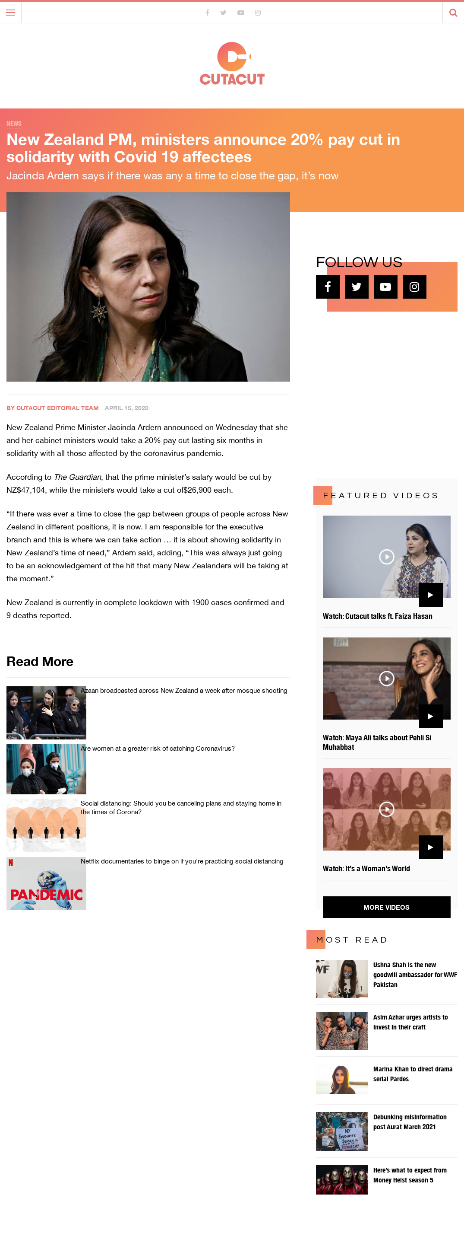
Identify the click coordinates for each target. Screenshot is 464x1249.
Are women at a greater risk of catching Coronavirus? (158, 748)
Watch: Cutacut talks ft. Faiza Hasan (377, 616)
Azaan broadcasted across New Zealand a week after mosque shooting (184, 690)
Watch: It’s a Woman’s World (366, 868)
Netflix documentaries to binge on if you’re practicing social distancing (182, 861)
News (14, 123)
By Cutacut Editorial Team (52, 407)
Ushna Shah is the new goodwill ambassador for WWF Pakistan (415, 975)
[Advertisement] (380, 394)
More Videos (386, 907)
